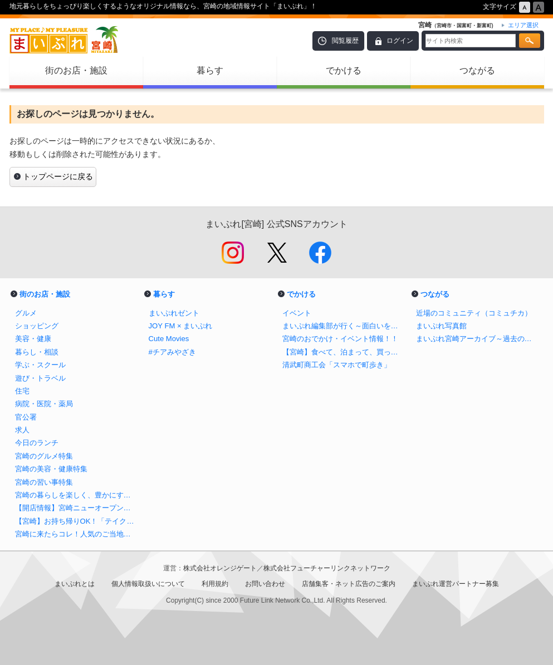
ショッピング (36, 326)
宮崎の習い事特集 (44, 482)
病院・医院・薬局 (44, 404)
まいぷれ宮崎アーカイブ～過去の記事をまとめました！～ (477, 338)
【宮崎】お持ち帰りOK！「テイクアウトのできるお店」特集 (76, 521)
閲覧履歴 (345, 41)
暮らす (210, 70)
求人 (22, 430)
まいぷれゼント (174, 313)
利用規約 (215, 584)
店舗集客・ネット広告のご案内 (348, 584)
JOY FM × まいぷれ (181, 326)
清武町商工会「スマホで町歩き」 (336, 365)
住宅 (22, 391)
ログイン (399, 41)
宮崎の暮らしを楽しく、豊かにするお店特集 (76, 495)
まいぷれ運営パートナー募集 (455, 584)
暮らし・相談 (36, 352)
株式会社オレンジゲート (220, 568)
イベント (296, 313)
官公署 (26, 417)
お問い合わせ (265, 584)
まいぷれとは (75, 584)
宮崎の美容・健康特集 (51, 469)
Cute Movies (169, 338)
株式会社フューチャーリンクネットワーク (326, 568)
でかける (343, 70)
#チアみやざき (172, 352)
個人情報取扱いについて (148, 584)
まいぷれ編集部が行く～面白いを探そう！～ (343, 326)
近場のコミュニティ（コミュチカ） (474, 313)
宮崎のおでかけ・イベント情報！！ (340, 338)
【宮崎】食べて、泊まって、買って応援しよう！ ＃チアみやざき (343, 352)
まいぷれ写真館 (441, 326)
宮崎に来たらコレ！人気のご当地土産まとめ (76, 534)
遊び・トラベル (40, 378)
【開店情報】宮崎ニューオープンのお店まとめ (76, 508)
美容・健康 (33, 338)
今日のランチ (36, 443)
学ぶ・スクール (40, 365)
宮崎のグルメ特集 (44, 456)
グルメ (26, 313)
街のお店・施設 (76, 70)
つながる (477, 70)
